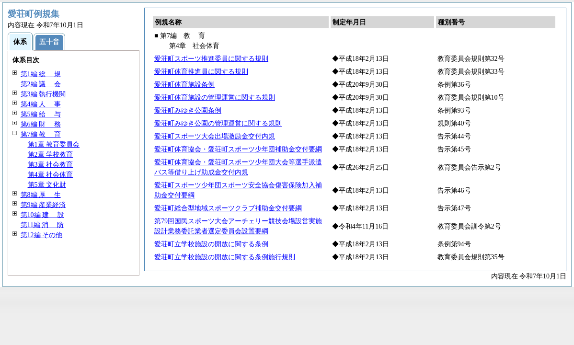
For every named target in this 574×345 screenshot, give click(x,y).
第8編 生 (41, 194)
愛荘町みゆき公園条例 (187, 110)
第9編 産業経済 (43, 204)
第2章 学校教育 (50, 154)
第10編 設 (42, 214)
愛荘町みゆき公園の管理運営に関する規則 (218, 123)
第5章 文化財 (47, 184)
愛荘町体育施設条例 (184, 84)
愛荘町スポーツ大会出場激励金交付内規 (214, 136)
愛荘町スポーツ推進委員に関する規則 (211, 58)
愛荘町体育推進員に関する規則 (201, 71)
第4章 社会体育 (50, 174)
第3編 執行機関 (43, 94)
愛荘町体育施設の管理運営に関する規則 (214, 97)
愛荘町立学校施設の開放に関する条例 (211, 244)
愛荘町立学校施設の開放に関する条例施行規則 (224, 257)
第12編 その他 (42, 235)
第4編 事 (41, 104)
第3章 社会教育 (50, 164)
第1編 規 (41, 74)
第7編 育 (41, 134)
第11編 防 (42, 225)
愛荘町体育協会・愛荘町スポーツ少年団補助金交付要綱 (238, 149)
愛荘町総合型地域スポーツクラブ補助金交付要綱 (228, 208)
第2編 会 (41, 84)
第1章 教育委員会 (54, 144)
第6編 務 (41, 124)
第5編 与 (41, 114)
